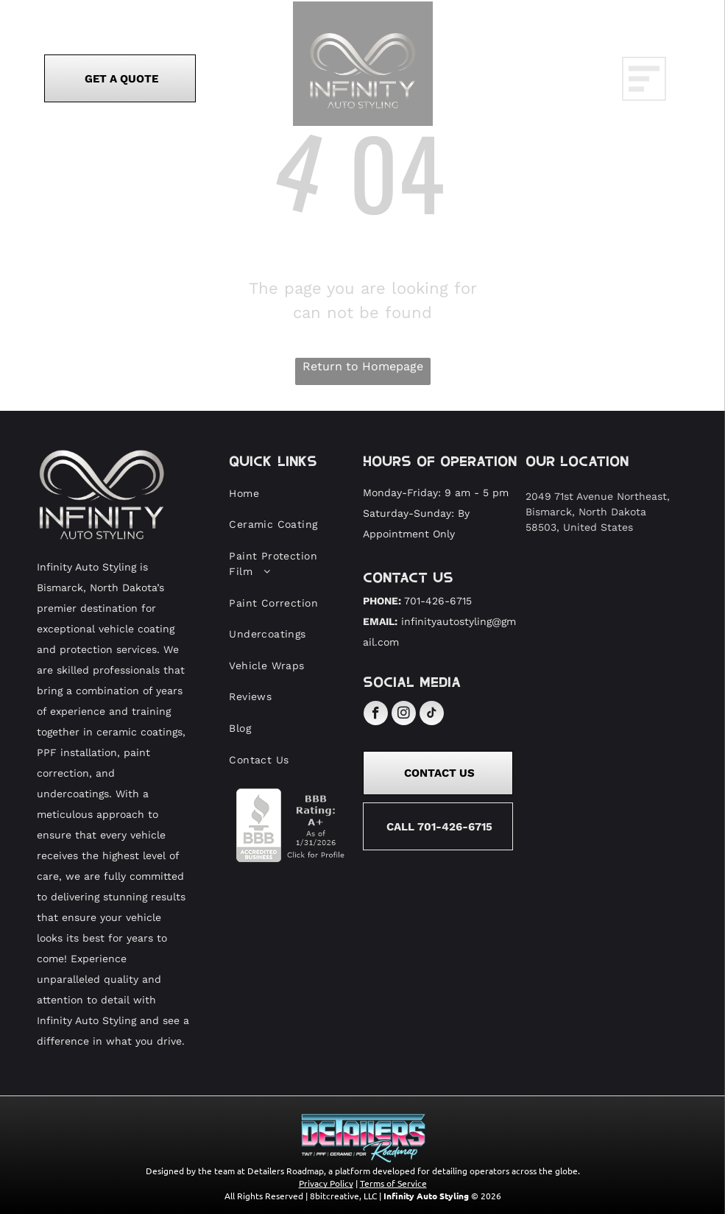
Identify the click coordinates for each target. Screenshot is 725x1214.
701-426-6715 (438, 601)
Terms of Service (393, 1183)
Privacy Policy (326, 1183)
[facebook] (376, 715)
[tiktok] (432, 715)
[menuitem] (286, 493)
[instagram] (404, 715)
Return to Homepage (363, 366)
